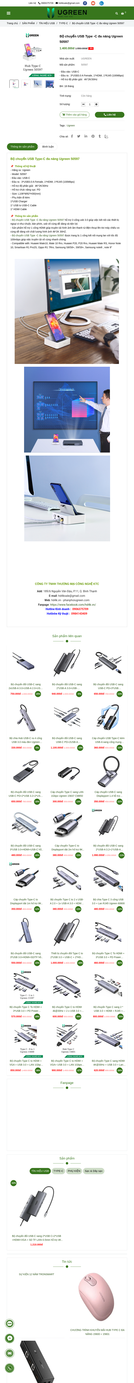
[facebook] (85, 3)
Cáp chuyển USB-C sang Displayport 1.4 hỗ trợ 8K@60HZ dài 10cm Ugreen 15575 (108, 794)
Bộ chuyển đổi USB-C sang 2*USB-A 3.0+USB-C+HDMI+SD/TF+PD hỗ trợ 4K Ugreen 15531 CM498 (67, 686)
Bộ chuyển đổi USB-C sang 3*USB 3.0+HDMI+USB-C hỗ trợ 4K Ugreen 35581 (26, 847)
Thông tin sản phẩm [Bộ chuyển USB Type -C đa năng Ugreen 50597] (22, 146)
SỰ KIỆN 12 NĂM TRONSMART (36, 1274)
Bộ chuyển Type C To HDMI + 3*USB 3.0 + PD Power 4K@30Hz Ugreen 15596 (108, 955)
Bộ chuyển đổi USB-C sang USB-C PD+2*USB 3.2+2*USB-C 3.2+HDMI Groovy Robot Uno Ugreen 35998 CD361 (26, 794)
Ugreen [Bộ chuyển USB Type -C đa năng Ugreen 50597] (71, 125)
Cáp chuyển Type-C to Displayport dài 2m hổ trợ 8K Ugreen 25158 (67, 847)
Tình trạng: (66, 95)
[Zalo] (108, 136)
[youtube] (93, 3)
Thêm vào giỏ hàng (74, 114)
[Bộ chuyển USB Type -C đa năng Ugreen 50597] (67, 13)
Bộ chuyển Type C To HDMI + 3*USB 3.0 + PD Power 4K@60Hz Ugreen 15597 (26, 1009)
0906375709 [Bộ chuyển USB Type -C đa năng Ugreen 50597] (45, 3)
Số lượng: (65, 104)
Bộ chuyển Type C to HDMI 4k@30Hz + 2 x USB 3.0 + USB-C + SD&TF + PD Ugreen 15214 (67, 1009)
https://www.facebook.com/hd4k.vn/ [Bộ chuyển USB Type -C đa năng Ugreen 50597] (73, 604)
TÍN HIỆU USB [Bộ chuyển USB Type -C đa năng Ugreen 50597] (47, 23)
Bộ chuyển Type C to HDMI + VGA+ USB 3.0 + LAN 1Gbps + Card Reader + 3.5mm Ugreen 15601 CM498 (67, 1063)
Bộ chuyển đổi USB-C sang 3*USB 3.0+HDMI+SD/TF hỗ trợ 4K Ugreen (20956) (25, 955)
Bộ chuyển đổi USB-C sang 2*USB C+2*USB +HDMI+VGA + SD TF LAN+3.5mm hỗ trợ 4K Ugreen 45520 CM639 (36, 1238)
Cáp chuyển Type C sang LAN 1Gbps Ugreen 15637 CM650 (67, 794)
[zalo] (101, 3)
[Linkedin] (86, 136)
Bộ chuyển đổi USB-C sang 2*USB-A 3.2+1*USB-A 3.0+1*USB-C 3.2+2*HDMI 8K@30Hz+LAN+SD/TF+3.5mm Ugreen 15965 (108, 847)
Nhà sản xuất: (68, 58)
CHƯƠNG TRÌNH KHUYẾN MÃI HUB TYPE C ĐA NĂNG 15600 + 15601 (97, 1332)
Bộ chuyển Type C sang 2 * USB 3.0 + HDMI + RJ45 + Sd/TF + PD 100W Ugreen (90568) (108, 1009)
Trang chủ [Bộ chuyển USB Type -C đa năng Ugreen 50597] (12, 23)
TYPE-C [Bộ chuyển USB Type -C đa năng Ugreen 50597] (63, 23)
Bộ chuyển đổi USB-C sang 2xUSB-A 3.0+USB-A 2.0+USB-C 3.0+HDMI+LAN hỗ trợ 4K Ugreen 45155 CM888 (26, 686)
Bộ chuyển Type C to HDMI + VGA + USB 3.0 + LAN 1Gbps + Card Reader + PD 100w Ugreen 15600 (26, 1063)
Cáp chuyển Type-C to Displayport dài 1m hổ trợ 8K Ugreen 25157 (25, 901)
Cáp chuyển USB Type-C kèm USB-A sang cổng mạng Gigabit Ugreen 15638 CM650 (108, 740)
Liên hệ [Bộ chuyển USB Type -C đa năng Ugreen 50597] (110, 114)
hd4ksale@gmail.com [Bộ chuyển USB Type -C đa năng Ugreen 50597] (68, 3)
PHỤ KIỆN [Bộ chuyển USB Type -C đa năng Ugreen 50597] (74, 1170)
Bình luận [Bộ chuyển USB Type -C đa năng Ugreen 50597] (48, 146)
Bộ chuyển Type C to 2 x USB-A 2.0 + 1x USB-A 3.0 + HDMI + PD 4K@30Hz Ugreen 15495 (67, 901)
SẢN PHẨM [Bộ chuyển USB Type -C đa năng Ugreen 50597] (28, 23)
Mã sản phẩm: (68, 64)
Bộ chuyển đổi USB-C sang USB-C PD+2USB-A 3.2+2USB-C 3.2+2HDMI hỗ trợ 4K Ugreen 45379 (67, 740)
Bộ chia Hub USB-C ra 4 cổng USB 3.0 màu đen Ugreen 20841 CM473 (25, 740)
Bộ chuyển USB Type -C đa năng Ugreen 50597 (38, 219)
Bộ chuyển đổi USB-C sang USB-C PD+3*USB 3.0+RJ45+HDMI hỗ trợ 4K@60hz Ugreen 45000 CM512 (108, 686)
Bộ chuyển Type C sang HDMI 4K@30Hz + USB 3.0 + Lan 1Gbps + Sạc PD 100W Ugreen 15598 (108, 1063)
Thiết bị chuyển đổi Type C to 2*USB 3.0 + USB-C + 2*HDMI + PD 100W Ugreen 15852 (67, 955)
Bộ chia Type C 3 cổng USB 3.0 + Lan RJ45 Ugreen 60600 (108, 901)
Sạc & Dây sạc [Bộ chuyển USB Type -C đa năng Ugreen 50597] (94, 1170)
